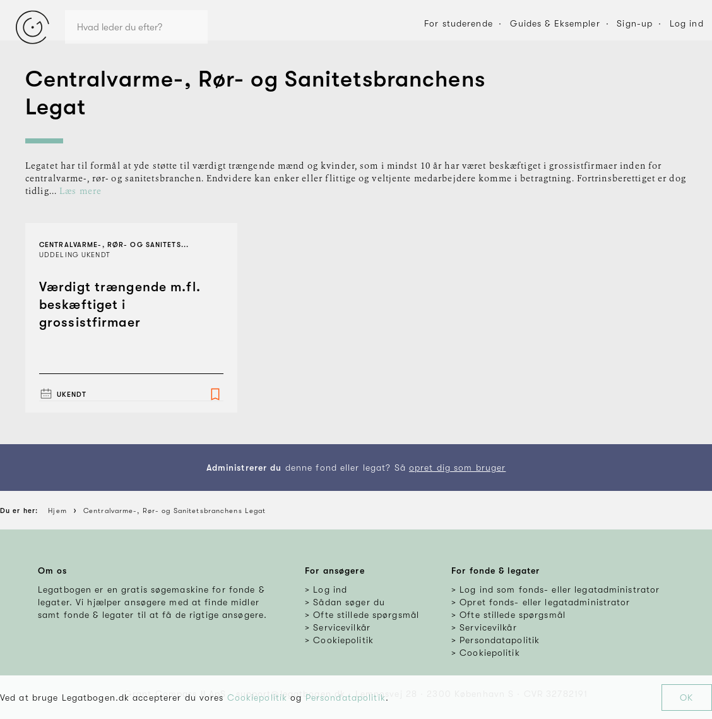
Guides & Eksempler (555, 23)
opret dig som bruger (457, 467)
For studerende (458, 23)
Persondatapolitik (346, 697)
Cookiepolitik (257, 697)
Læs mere (80, 191)
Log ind (687, 23)
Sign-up (635, 23)
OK (686, 697)
